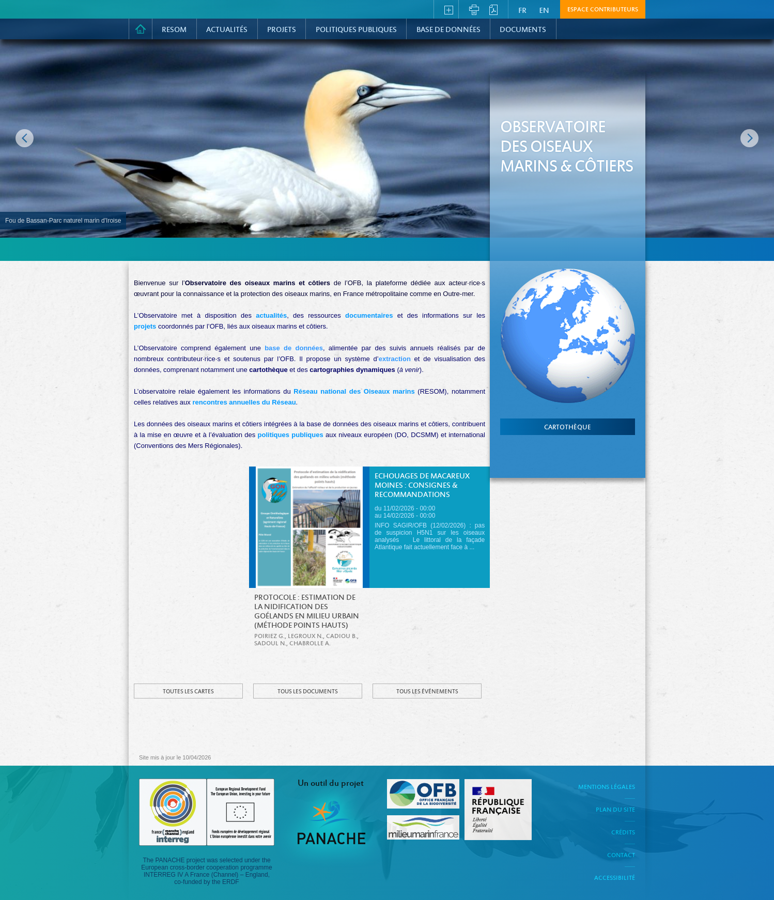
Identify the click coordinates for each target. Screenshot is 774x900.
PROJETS (281, 30)
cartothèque (567, 428)
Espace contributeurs (602, 9)
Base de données (448, 30)
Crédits (623, 832)
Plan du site (615, 810)
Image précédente (25, 138)
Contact (621, 855)
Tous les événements (427, 691)
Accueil (140, 29)
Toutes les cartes (188, 691)
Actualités (226, 30)
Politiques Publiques (356, 30)
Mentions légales (606, 787)
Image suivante (749, 138)
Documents (523, 30)
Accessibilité (614, 878)
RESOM (174, 30)
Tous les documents (307, 691)
